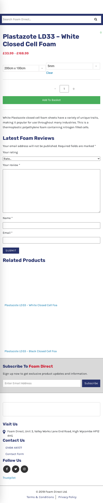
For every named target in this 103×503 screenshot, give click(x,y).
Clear (49, 73)
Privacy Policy (67, 497)
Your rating (10, 152)
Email (7, 232)
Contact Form (13, 454)
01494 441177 (12, 447)
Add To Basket (51, 100)
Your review (11, 165)
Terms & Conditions (40, 497)
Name (8, 218)
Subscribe (91, 383)
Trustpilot (9, 477)
